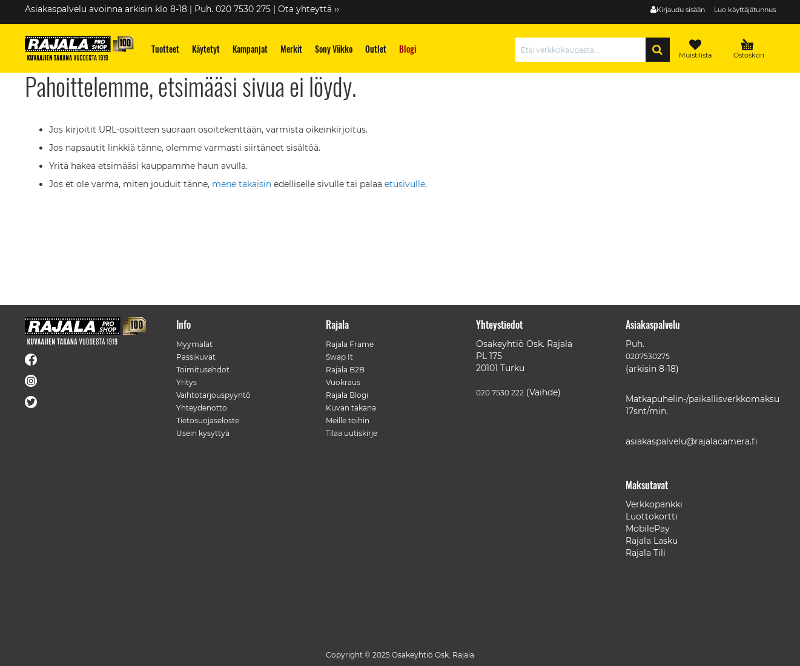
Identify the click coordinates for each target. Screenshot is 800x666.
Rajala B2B (345, 369)
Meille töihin (347, 420)
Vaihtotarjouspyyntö (213, 395)
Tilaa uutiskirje (351, 433)
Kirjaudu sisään (680, 9)
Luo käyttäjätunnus (745, 9)
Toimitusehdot (203, 369)
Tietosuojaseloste (207, 420)
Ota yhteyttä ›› (308, 9)
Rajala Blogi (347, 395)
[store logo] (79, 48)
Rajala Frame (350, 344)
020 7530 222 (500, 392)
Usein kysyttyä (203, 433)
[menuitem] (165, 49)
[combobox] (583, 50)
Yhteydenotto (201, 407)
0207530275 (648, 356)
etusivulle (405, 184)
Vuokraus (343, 382)
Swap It (339, 356)
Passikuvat (196, 356)
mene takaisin (243, 184)
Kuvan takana (351, 407)
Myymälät (194, 344)
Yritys (186, 382)
